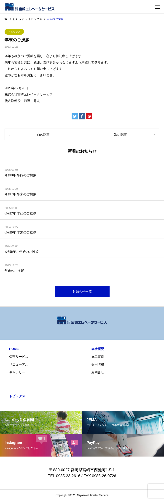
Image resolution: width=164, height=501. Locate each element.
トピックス (14, 31)
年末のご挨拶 (14, 271)
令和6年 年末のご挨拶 (20, 232)
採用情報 (97, 364)
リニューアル (18, 364)
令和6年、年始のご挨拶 (21, 251)
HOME (14, 349)
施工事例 (97, 356)
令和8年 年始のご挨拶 (20, 175)
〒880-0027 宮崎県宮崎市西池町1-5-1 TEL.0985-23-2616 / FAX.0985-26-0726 (83, 473)
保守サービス (18, 356)
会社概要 (97, 349)
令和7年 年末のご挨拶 (20, 194)
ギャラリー (17, 372)
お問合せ (97, 372)
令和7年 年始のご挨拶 (20, 213)
